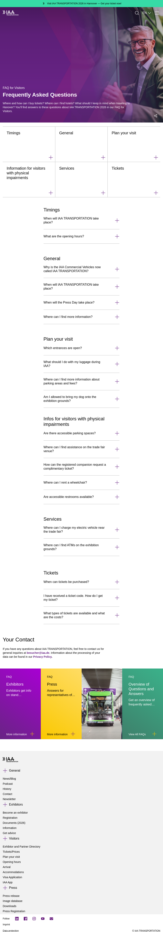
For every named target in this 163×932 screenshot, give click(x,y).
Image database (12, 901)
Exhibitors (16, 804)
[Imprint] (58, 924)
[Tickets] (134, 179)
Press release (11, 895)
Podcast (8, 783)
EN (146, 13)
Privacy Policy (42, 656)
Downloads (9, 906)
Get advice (9, 833)
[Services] (81, 179)
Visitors (14, 838)
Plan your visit (11, 856)
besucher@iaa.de (38, 652)
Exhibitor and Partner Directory (21, 846)
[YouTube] (43, 918)
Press (13, 887)
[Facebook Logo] (25, 918)
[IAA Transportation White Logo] (10, 13)
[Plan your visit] (134, 144)
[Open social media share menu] (156, 116)
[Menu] (157, 13)
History (7, 788)
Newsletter (9, 799)
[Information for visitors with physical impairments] (29, 179)
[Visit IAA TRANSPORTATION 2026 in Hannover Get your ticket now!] (81, 3)
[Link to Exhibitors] (32, 734)
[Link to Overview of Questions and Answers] (154, 734)
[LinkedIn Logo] (17, 918)
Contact (7, 794)
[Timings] (29, 144)
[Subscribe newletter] (51, 918)
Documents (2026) (14, 822)
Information (9, 828)
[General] (81, 144)
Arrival (7, 867)
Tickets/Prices (11, 851)
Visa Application (12, 877)
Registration (10, 817)
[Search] (137, 13)
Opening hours (12, 861)
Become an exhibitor (15, 812)
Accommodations (13, 872)
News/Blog (9, 778)
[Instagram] (34, 918)
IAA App (8, 882)
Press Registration (14, 911)
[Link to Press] (73, 734)
